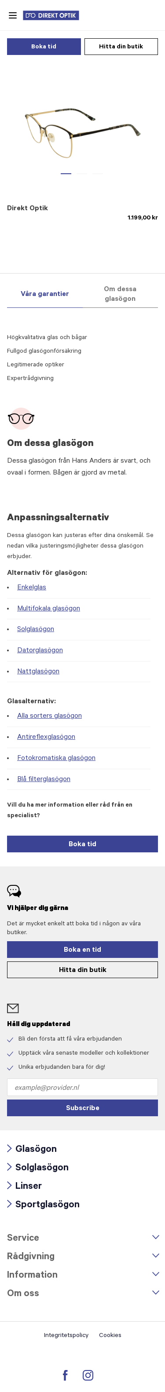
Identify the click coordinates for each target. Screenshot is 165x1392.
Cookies (110, 1336)
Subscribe (82, 1109)
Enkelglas (31, 588)
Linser (24, 1187)
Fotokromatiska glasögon (56, 759)
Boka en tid (82, 950)
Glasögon (32, 1150)
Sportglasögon (43, 1205)
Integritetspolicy (66, 1336)
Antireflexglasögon (46, 737)
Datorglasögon (40, 651)
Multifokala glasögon (48, 609)
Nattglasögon (38, 672)
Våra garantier (45, 295)
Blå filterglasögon (43, 780)
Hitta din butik (121, 47)
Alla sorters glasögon (49, 716)
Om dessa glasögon (120, 294)
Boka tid (43, 47)
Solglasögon (35, 630)
